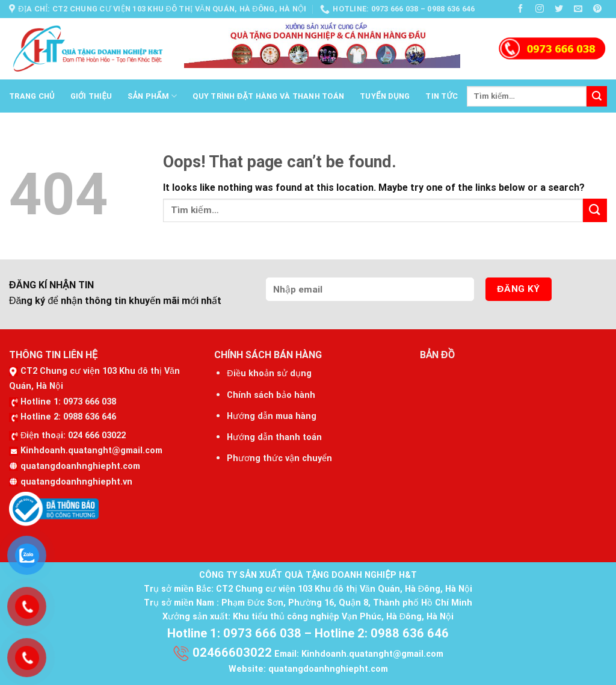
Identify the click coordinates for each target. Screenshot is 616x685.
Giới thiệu (91, 96)
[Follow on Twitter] (559, 8)
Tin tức (441, 96)
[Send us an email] (578, 8)
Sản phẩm (152, 96)
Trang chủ (32, 96)
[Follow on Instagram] (540, 8)
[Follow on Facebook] (520, 8)
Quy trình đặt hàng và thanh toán (268, 96)
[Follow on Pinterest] (597, 8)
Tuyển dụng (385, 96)
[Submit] (597, 96)
